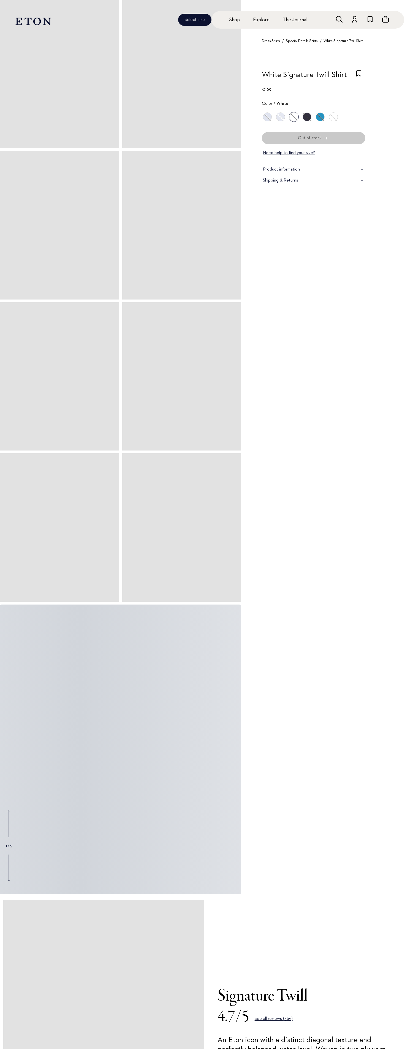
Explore (261, 19)
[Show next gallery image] (8, 868)
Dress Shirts (271, 41)
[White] (293, 116)
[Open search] (339, 19)
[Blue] (267, 116)
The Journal (295, 19)
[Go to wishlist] (370, 19)
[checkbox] (358, 76)
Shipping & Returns (313, 180)
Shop (234, 19)
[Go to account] (354, 19)
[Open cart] (385, 19)
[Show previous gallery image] (8, 824)
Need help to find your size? (289, 153)
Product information (313, 169)
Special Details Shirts (301, 41)
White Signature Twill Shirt (343, 41)
